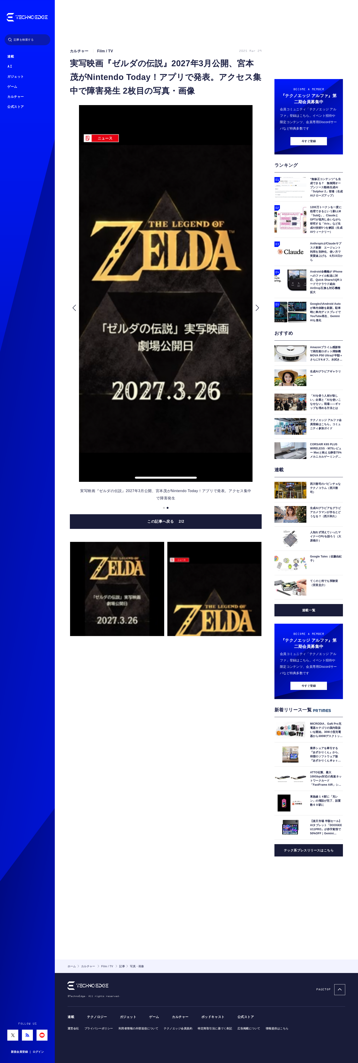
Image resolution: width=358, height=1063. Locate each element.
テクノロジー (97, 1017)
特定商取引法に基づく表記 (215, 1028)
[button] (74, 308)
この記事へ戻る (165, 521)
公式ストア (15, 107)
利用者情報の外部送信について (138, 1028)
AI (9, 66)
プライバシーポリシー (98, 1028)
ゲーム (12, 86)
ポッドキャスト (213, 1017)
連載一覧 (308, 610)
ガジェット (15, 76)
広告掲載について (248, 1028)
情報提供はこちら (277, 1028)
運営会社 (73, 1028)
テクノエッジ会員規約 (178, 1028)
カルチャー (15, 96)
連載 (10, 56)
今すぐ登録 (309, 141)
